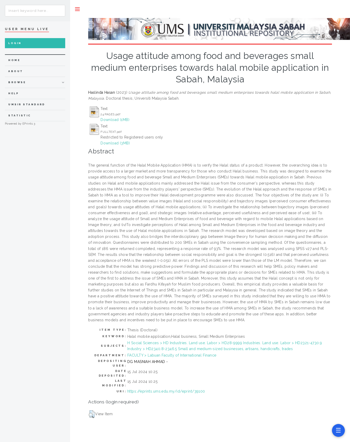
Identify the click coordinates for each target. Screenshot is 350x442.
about (15, 71)
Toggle (77, 9)
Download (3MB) (115, 143)
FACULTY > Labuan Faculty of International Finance (171, 355)
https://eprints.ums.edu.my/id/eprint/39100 (166, 391)
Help (13, 93)
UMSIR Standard (26, 104)
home (14, 60)
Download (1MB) (115, 120)
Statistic (19, 115)
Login (14, 43)
